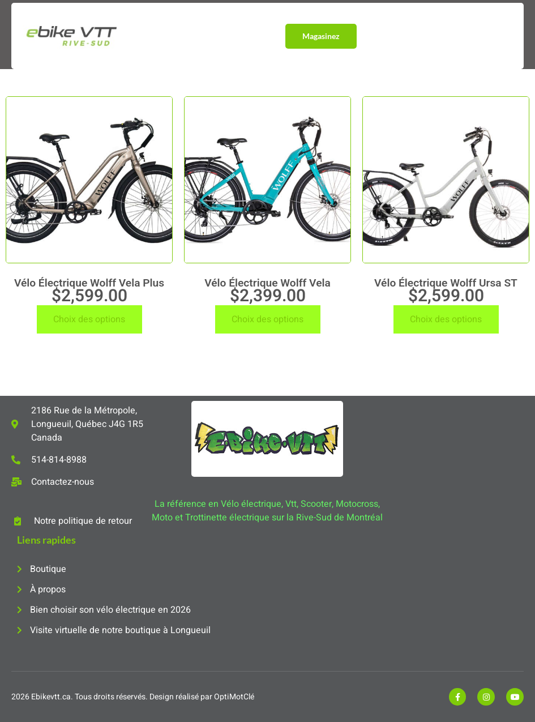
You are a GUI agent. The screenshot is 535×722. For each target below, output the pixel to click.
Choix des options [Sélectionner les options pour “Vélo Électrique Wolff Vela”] (267, 319)
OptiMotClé (234, 697)
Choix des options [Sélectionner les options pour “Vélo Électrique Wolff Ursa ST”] (446, 319)
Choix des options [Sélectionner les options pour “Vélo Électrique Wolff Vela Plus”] (89, 319)
